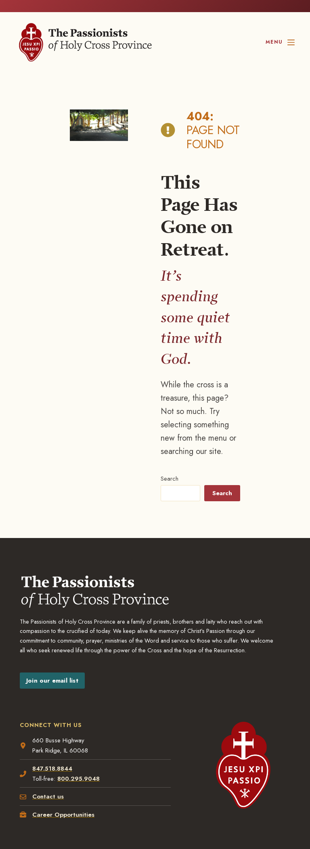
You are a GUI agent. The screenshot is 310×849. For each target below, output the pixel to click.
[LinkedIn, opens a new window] (226, 816)
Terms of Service (116, 779)
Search (164, 355)
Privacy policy (34, 779)
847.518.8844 (53, 648)
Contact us (48, 676)
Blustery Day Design (74, 787)
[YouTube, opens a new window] (274, 816)
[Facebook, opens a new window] (121, 816)
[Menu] (280, 42)
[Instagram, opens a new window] (174, 816)
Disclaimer (73, 779)
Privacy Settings (167, 779)
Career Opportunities (64, 694)
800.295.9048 (79, 658)
